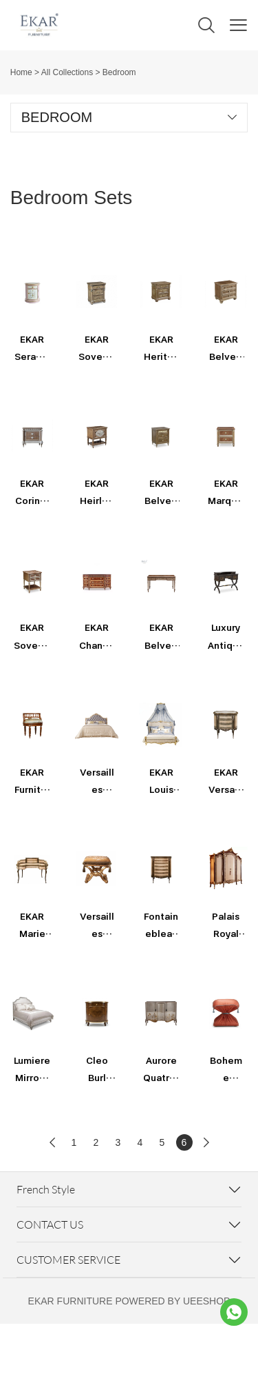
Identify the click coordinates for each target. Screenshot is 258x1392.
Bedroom (119, 72)
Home (21, 72)
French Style (46, 1189)
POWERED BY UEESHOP (172, 1301)
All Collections (67, 72)
